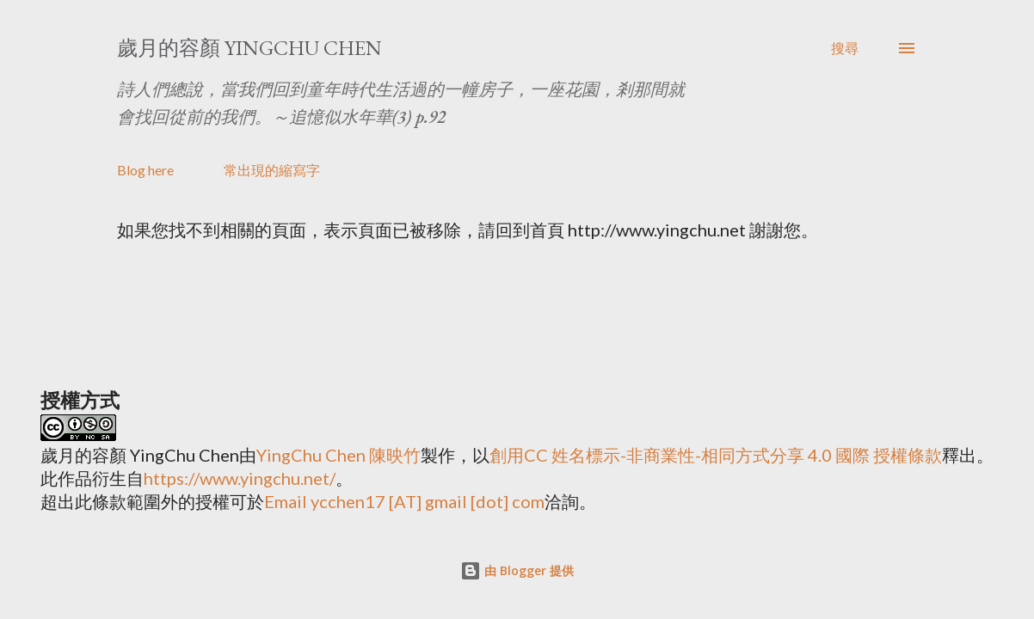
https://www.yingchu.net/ (239, 478)
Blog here (145, 170)
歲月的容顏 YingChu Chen (249, 47)
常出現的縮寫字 (272, 170)
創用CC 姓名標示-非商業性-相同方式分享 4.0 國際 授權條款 (715, 454)
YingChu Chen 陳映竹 (338, 454)
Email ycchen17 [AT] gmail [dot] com (404, 501)
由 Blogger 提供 (517, 570)
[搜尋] (845, 48)
